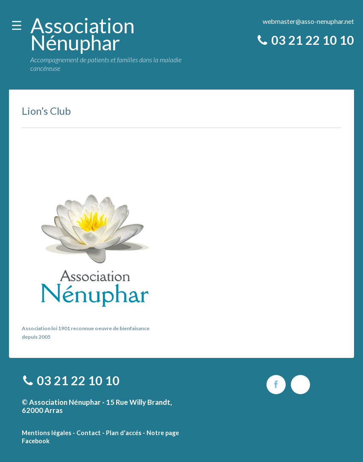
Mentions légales (46, 432)
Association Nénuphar (82, 34)
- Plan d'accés (121, 432)
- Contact (87, 432)
